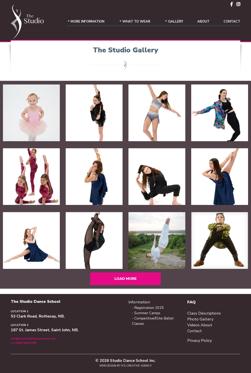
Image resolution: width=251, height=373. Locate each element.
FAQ (191, 302)
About (203, 21)
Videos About (199, 325)
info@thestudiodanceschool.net (33, 338)
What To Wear (136, 21)
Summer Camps (147, 313)
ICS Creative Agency (136, 366)
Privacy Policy (199, 340)
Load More (126, 278)
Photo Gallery (200, 319)
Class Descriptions (204, 313)
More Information (87, 21)
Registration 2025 (149, 307)
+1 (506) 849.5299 (23, 343)
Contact (232, 21)
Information (139, 302)
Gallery (175, 21)
